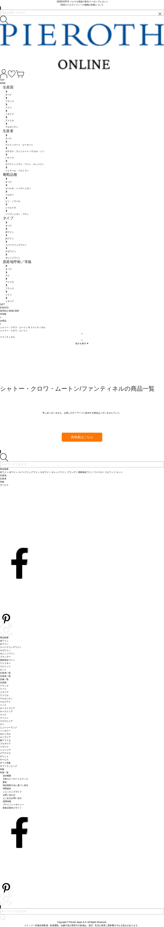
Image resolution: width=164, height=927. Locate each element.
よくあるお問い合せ (12, 798)
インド (3, 705)
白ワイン (4, 644)
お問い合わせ (9, 795)
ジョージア (5, 750)
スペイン (4, 718)
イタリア (4, 692)
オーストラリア (7, 708)
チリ (2, 724)
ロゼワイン (5, 650)
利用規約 (7, 788)
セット (3, 669)
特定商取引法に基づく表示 (15, 785)
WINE (3, 83)
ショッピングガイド (12, 792)
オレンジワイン (7, 653)
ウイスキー (5, 663)
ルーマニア (5, 737)
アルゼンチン (6, 698)
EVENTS (4, 308)
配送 (5, 782)
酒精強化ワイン (7, 660)
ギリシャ (4, 756)
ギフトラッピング (8, 766)
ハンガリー (5, 731)
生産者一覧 (5, 676)
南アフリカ (5, 740)
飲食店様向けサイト (12, 808)
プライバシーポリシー (13, 804)
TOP (2, 80)
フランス (4, 686)
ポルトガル (5, 734)
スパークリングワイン (10, 647)
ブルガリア (5, 743)
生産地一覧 (5, 673)
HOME (3, 314)
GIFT (2, 304)
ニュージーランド (8, 727)
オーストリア (6, 711)
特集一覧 (4, 772)
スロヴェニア (6, 721)
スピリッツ (5, 666)
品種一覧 (4, 679)
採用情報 (7, 801)
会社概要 (7, 775)
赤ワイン (4, 641)
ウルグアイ (5, 702)
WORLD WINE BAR (9, 311)
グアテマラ (5, 753)
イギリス (4, 747)
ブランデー (5, 657)
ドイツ (3, 689)
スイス (3, 714)
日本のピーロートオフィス (15, 779)
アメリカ (4, 695)
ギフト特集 (5, 763)
